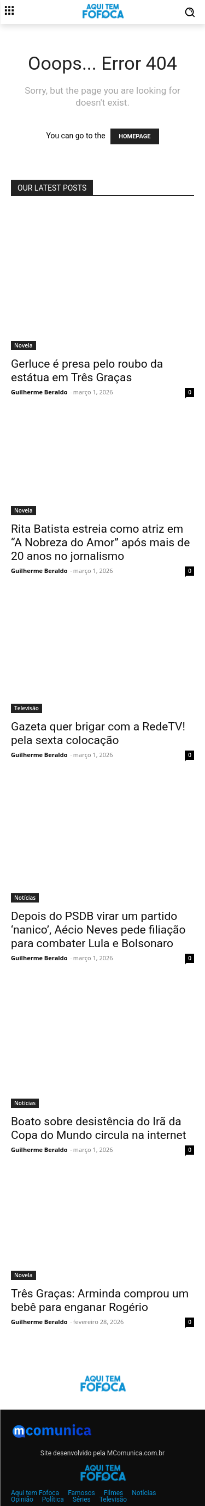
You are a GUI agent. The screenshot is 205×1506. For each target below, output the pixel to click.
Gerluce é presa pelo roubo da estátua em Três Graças (87, 370)
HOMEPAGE (134, 136)
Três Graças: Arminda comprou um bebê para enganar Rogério (100, 1300)
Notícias (25, 897)
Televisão (26, 708)
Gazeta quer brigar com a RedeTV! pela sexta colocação (98, 733)
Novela (23, 345)
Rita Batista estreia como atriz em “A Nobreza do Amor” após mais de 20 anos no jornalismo (100, 542)
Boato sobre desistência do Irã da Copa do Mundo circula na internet (98, 1128)
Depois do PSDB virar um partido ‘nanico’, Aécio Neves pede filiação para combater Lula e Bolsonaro (98, 930)
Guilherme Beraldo (39, 392)
